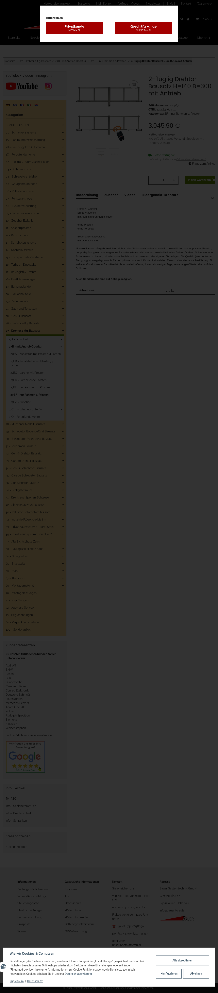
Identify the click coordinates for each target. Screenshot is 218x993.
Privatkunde (74, 28)
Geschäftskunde (143, 28)
